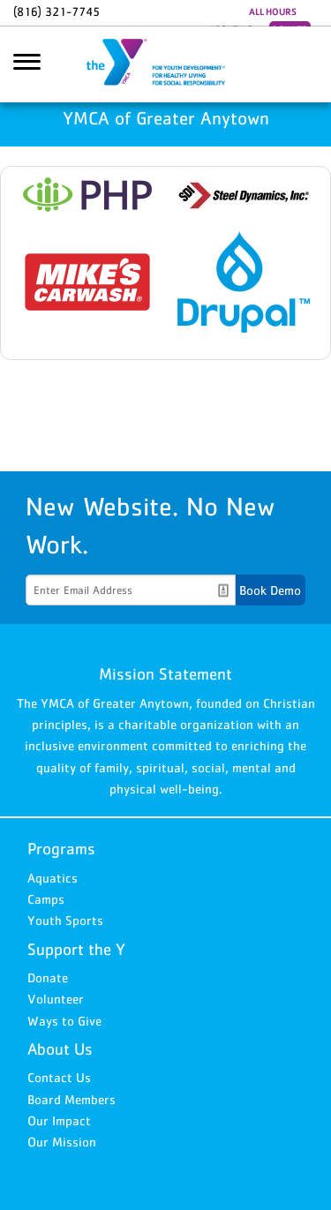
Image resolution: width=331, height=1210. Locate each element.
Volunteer (55, 998)
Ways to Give (64, 1020)
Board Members (71, 1099)
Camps (45, 898)
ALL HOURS (273, 11)
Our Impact (59, 1120)
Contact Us (59, 1077)
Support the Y (76, 949)
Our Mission (61, 1141)
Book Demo (270, 589)
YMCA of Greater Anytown (166, 64)
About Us (60, 1049)
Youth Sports (65, 920)
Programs (61, 848)
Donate (47, 977)
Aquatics (52, 877)
